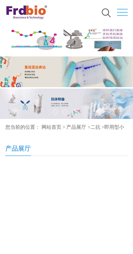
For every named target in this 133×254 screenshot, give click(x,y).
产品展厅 (76, 127)
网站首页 (51, 127)
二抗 (95, 127)
